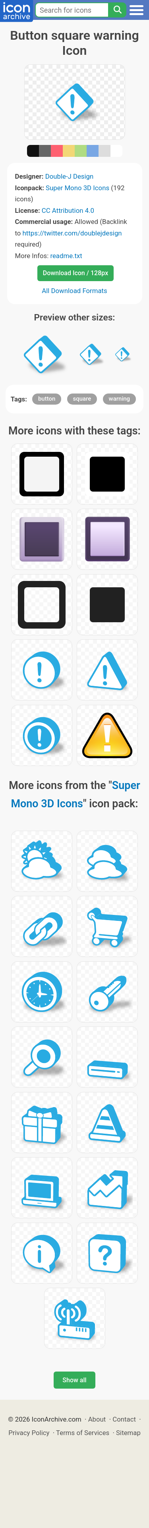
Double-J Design (69, 176)
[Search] (117, 9)
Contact (124, 1419)
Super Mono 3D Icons (77, 188)
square (82, 398)
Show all (74, 1380)
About (97, 1419)
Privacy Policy (28, 1433)
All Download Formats (74, 291)
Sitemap (128, 1433)
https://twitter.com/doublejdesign (72, 233)
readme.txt (66, 256)
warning (119, 398)
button (46, 398)
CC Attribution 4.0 (68, 210)
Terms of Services (82, 1433)
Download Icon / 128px (75, 273)
